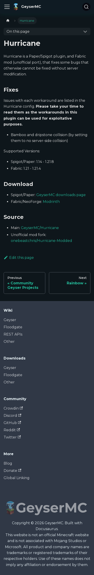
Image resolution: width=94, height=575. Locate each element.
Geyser (10, 320)
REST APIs (13, 334)
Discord (12, 415)
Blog (8, 463)
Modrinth (51, 201)
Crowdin (13, 408)
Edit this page (19, 257)
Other (9, 341)
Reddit (12, 430)
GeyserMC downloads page (61, 195)
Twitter (12, 437)
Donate (12, 470)
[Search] (86, 7)
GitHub (12, 423)
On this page (18, 31)
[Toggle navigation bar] (7, 6)
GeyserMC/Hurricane (40, 228)
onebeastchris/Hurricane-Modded (41, 241)
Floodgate (13, 327)
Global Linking (17, 478)
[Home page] (8, 20)
